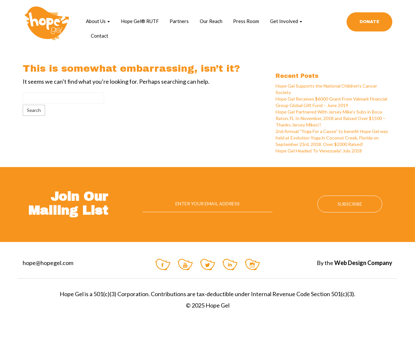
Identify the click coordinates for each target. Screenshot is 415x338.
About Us (98, 21)
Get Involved (286, 21)
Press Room (246, 21)
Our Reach (211, 21)
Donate (369, 21)
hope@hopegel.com (48, 262)
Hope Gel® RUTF (140, 21)
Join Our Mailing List (68, 203)
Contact (99, 36)
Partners (179, 21)
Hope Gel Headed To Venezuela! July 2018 (319, 150)
